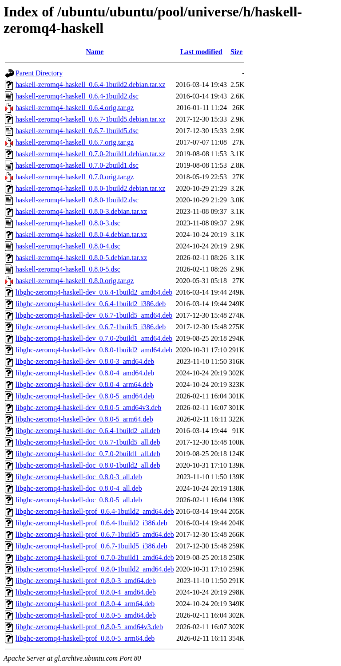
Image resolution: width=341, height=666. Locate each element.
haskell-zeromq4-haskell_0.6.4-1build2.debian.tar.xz (90, 84)
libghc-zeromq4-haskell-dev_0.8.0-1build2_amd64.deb (94, 350)
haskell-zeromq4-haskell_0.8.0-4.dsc (68, 246)
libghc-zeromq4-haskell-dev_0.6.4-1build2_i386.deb (91, 303)
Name (94, 51)
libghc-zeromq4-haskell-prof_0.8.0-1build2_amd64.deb (95, 569)
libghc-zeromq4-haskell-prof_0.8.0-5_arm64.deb (85, 638)
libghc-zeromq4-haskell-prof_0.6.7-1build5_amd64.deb (95, 534)
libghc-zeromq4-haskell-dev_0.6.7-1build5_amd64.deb (94, 315)
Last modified (201, 51)
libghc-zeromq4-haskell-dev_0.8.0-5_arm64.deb (84, 419)
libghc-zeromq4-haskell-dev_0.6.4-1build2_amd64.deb (94, 292)
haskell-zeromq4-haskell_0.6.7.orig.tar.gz (75, 142)
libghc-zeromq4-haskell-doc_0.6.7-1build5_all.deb (88, 442)
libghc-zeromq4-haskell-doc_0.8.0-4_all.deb (79, 488)
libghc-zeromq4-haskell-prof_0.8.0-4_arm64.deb (85, 603)
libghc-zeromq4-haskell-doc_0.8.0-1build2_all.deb (88, 465)
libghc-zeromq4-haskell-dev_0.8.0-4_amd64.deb (85, 373)
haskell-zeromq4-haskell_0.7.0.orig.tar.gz (75, 177)
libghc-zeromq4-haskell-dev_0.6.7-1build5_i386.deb (91, 327)
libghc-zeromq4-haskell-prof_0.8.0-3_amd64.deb (86, 580)
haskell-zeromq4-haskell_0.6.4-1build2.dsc (77, 96)
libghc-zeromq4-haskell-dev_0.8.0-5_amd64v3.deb (88, 407)
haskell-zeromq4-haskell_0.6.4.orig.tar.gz (75, 107)
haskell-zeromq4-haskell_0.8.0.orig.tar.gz (75, 280)
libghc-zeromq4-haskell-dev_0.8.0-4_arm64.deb (84, 384)
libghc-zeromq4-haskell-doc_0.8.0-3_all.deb (79, 477)
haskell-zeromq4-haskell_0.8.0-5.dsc (68, 269)
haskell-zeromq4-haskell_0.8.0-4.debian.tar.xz (81, 234)
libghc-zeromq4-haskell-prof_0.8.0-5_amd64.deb (86, 615)
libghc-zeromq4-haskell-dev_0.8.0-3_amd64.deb (85, 361)
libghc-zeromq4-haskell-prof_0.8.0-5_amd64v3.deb (89, 627)
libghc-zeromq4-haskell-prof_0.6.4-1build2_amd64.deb (95, 511)
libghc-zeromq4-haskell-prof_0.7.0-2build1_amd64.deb (95, 557)
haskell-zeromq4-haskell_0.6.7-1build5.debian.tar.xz (90, 119)
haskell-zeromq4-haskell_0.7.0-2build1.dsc (77, 165)
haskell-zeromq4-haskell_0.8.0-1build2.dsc (77, 200)
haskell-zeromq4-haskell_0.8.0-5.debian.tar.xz (81, 257)
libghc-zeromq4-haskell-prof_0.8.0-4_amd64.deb (86, 592)
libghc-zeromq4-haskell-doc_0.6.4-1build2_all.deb (88, 430)
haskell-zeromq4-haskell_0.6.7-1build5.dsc (77, 130)
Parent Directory (39, 73)
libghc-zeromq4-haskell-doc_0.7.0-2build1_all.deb (88, 453)
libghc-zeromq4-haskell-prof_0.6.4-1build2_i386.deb (91, 523)
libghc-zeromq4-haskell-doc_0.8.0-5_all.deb (79, 500)
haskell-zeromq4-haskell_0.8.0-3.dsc (68, 223)
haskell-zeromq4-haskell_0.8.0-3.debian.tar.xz (81, 211)
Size (236, 51)
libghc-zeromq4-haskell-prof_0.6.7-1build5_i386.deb (91, 546)
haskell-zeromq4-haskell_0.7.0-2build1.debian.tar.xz (90, 154)
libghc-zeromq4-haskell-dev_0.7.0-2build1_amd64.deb (94, 338)
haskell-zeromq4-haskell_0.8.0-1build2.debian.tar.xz (90, 188)
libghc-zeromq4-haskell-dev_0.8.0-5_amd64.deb (85, 396)
